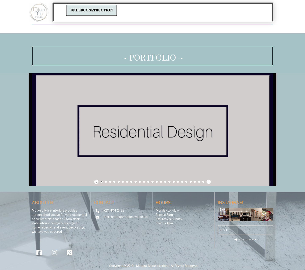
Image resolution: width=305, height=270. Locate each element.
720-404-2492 (114, 210)
